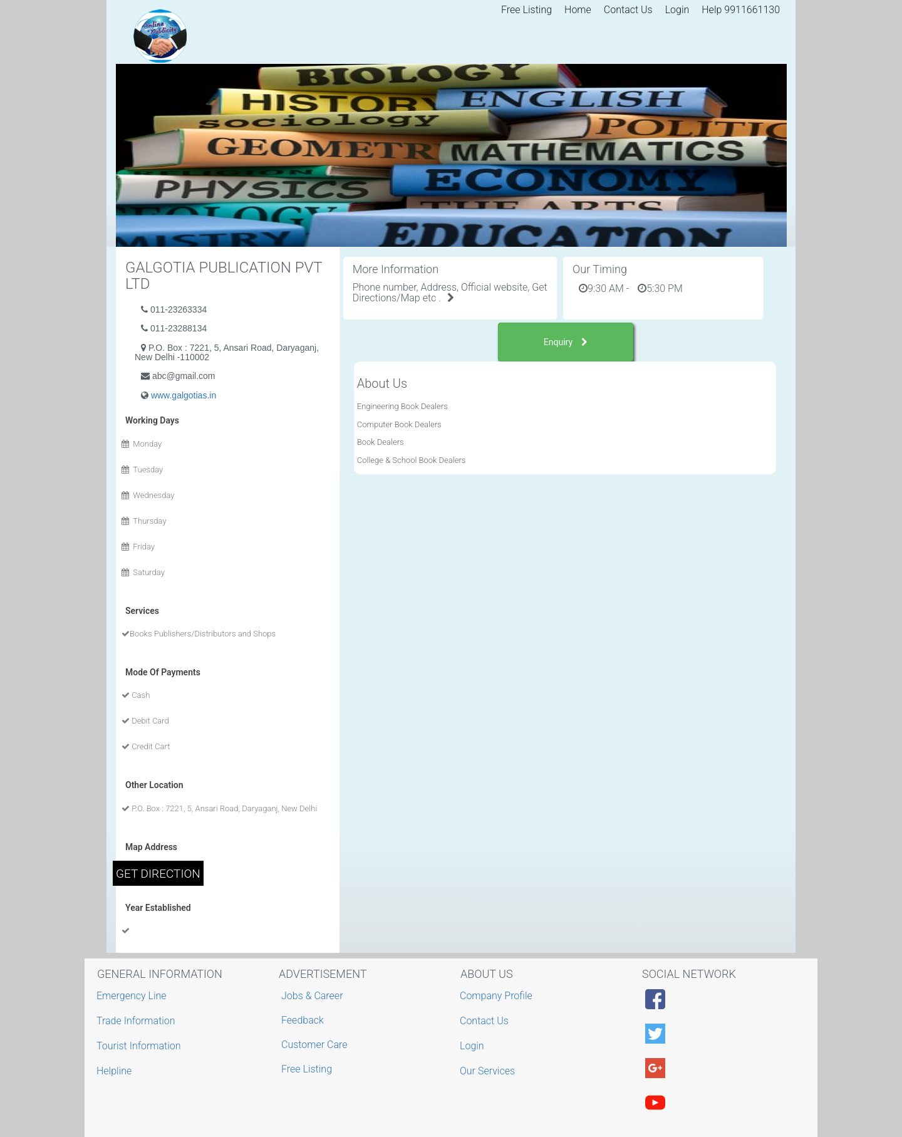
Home (577, 10)
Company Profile (497, 996)
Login (677, 10)
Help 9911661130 (741, 10)
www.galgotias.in (183, 395)
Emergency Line (133, 996)
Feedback (302, 1020)
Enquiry (566, 342)
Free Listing (526, 10)
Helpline (116, 1071)
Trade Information (137, 1021)
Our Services (489, 1071)
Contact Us (628, 10)
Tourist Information (140, 1046)
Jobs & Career (312, 996)
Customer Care (314, 1045)
